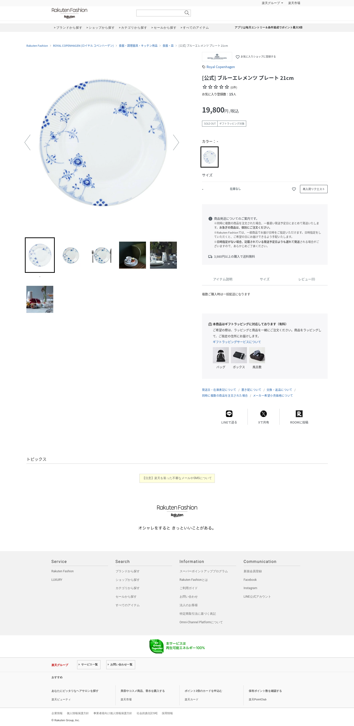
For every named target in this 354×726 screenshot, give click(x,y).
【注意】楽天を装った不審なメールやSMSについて (177, 478)
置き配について (251, 390)
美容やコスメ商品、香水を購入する (143, 691)
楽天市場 (294, 3)
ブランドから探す (128, 571)
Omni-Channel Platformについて (201, 622)
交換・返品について (279, 390)
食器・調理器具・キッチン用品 (138, 46)
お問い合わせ (189, 596)
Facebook (250, 580)
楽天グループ (271, 3)
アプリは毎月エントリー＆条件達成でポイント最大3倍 (268, 27)
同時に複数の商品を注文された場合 (225, 395)
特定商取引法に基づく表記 (198, 613)
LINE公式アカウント (257, 596)
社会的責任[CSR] (147, 713)
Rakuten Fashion (90, 13)
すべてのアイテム (128, 605)
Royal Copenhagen (221, 66)
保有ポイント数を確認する (265, 691)
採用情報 (167, 713)
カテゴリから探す (128, 588)
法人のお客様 (189, 605)
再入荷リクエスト (314, 189)
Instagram (250, 588)
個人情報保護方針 (78, 713)
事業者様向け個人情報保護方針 (112, 713)
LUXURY (57, 580)
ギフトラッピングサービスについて (237, 342)
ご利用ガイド (189, 588)
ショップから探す (128, 580)
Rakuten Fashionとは (194, 580)
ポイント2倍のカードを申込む (203, 691)
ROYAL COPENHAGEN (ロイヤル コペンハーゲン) (83, 46)
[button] (27, 142)
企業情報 (57, 713)
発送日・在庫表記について (219, 390)
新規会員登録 (253, 571)
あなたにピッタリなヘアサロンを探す (75, 691)
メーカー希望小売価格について (273, 395)
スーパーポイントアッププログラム (204, 571)
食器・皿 (168, 46)
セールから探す (126, 596)
